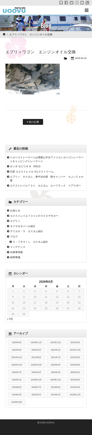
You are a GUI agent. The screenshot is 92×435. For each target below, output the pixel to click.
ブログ (14, 236)
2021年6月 (75, 357)
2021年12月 (75, 350)
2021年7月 (55, 357)
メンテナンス (17, 246)
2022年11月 (55, 342)
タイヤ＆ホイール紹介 (22, 226)
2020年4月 (55, 372)
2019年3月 (17, 395)
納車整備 (15, 257)
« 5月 (10, 318)
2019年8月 (17, 387)
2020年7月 (17, 372)
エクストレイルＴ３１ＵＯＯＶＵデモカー (34, 215)
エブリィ (15, 220)
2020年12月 (16, 365)
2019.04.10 (81, 58)
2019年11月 (55, 380)
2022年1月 (55, 350)
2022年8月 (75, 342)
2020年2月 (75, 372)
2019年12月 (36, 380)
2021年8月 (36, 357)
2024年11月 (36, 342)
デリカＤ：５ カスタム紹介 (26, 231)
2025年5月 (17, 342)
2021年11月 (16, 357)
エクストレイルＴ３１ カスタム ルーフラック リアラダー (45, 185)
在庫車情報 (16, 252)
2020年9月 (55, 365)
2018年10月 (16, 402)
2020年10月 (36, 365)
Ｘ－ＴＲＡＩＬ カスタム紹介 (30, 241)
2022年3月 (36, 350)
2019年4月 (75, 387)
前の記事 (33, 121)
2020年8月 (75, 365)
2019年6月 (55, 387)
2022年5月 (17, 350)
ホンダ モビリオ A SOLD (25, 166)
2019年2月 (36, 395)
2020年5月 (36, 372)
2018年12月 (75, 395)
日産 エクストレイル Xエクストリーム (32, 171)
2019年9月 (75, 380)
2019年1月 (55, 395)
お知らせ (15, 210)
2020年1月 (17, 380)
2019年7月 (36, 387)
